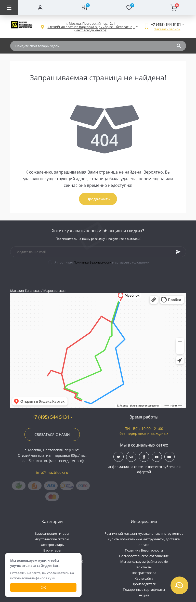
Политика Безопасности (92, 262)
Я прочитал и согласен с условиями (102, 262)
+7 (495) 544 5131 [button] (52, 417)
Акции (144, 595)
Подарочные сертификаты (144, 589)
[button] (90, 27)
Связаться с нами (52, 434)
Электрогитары (52, 544)
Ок (43, 587)
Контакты (144, 567)
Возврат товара (144, 572)
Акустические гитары (52, 539)
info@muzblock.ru (52, 472)
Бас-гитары (52, 550)
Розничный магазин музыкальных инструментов (143, 533)
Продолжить (98, 199)
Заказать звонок (167, 29)
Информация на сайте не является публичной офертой (144, 469)
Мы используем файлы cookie (144, 561)
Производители (144, 584)
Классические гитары (52, 533)
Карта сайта (144, 578)
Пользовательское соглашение (144, 556)
